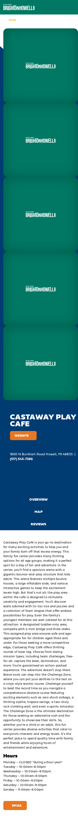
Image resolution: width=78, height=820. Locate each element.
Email (15, 805)
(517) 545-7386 (21, 458)
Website (23, 435)
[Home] (19, 7)
